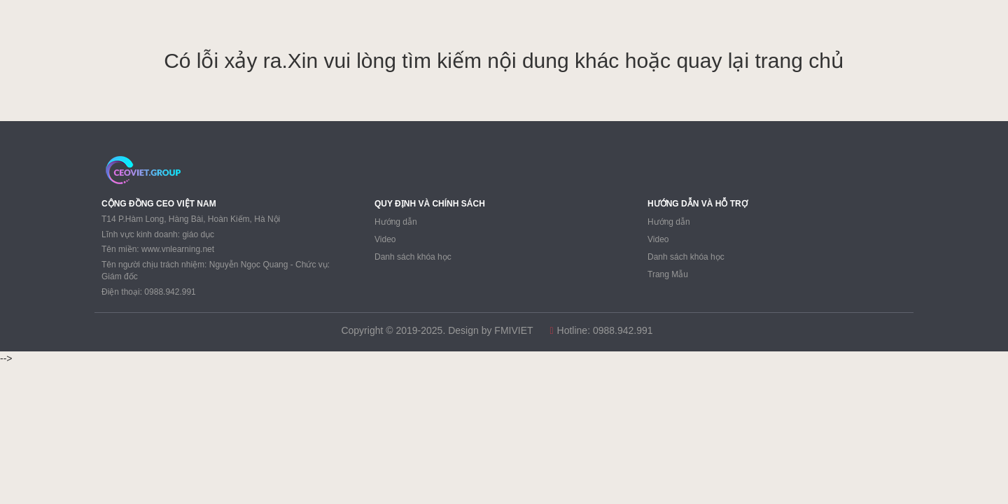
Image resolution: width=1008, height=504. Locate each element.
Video (385, 239)
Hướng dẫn (395, 222)
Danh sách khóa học (412, 257)
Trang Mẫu (668, 274)
